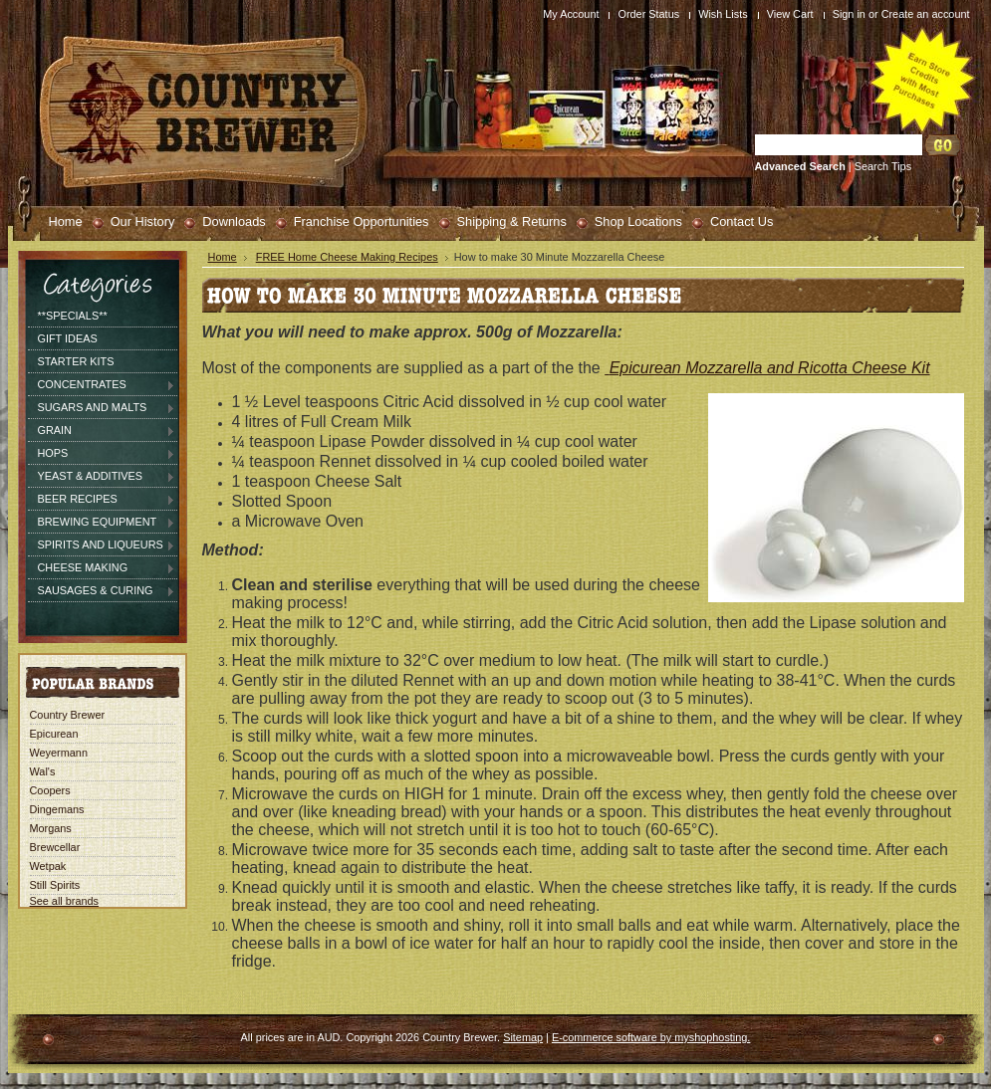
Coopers (50, 790)
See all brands (65, 901)
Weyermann (59, 753)
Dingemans (57, 809)
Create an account (925, 14)
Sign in (849, 14)
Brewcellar (55, 847)
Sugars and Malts (101, 408)
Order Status (648, 14)
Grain (101, 431)
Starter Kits (76, 361)
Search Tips (883, 166)
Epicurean (54, 734)
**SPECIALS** (73, 316)
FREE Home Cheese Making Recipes (347, 257)
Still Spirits (55, 885)
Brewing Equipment (101, 523)
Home (222, 257)
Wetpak (48, 866)
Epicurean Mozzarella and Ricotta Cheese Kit (770, 367)
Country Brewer (68, 715)
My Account (571, 14)
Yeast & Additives (101, 477)
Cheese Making (101, 568)
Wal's (43, 771)
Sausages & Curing (101, 591)
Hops (101, 454)
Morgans (51, 828)
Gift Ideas (68, 338)
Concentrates (101, 385)
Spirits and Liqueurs (101, 545)
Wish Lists (723, 14)
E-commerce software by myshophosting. (651, 1037)
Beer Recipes (101, 500)
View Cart (790, 14)
